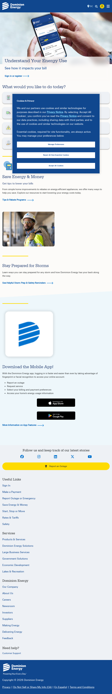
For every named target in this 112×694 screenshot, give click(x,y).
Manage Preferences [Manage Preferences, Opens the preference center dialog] (56, 144)
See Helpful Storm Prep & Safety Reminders (27, 283)
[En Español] (60, 687)
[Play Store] (56, 416)
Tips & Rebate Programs (18, 200)
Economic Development (15, 565)
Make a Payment (11, 492)
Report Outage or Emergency (18, 498)
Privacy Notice (55, 112)
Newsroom (8, 606)
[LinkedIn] (55, 457)
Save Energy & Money (15, 504)
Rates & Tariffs (10, 517)
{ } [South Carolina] (14, 669)
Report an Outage (56, 466)
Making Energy (10, 625)
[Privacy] (6, 687)
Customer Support (11, 653)
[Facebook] (22, 457)
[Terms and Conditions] (82, 687)
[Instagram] (38, 457)
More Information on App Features (23, 425)
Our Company (10, 586)
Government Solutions (15, 558)
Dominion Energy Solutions (17, 545)
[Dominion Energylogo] (13, 6)
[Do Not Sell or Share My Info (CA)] (32, 687)
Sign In (6, 485)
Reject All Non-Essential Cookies (56, 155)
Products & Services (13, 539)
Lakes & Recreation (13, 571)
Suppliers (7, 619)
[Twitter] (72, 457)
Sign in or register (17, 76)
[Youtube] (90, 457)
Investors (7, 612)
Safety (5, 524)
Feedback (7, 638)
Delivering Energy (12, 631)
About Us (7, 593)
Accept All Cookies (56, 166)
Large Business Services (15, 552)
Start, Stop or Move (13, 511)
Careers (6, 599)
